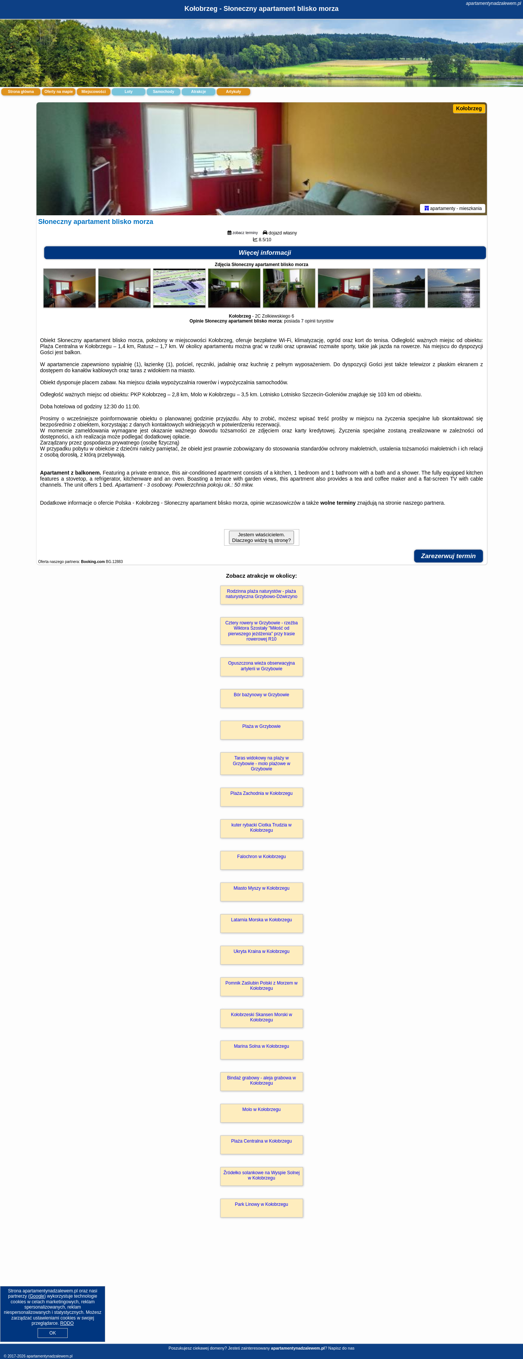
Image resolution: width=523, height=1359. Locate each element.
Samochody (163, 92)
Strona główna (21, 92)
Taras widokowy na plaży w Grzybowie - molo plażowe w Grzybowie (261, 763)
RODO (67, 1323)
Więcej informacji (265, 252)
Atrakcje (198, 92)
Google (37, 1296)
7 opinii (308, 321)
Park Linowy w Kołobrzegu (261, 1204)
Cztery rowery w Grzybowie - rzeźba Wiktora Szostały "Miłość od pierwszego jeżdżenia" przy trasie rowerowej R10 (261, 631)
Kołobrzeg (469, 108)
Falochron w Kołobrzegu (261, 856)
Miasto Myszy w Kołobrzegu (261, 888)
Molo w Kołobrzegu (261, 1109)
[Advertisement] (261, 1288)
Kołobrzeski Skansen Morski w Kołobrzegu (261, 1017)
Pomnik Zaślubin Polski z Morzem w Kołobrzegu (261, 985)
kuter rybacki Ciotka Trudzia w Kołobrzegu (261, 827)
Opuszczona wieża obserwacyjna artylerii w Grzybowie (261, 665)
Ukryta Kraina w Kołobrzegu (261, 951)
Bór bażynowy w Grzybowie (261, 694)
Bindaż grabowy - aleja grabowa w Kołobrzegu (261, 1080)
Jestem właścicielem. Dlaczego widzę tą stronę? (261, 537)
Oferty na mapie (58, 92)
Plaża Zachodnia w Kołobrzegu (261, 793)
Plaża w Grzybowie (261, 726)
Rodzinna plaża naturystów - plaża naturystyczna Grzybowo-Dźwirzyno (261, 594)
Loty (128, 92)
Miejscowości (94, 92)
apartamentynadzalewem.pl (493, 3)
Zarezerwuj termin (448, 556)
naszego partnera (423, 503)
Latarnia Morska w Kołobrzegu (261, 919)
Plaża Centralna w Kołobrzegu (261, 1141)
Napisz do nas (341, 1348)
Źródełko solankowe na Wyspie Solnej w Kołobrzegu (261, 1175)
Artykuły (233, 92)
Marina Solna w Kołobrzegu (261, 1046)
